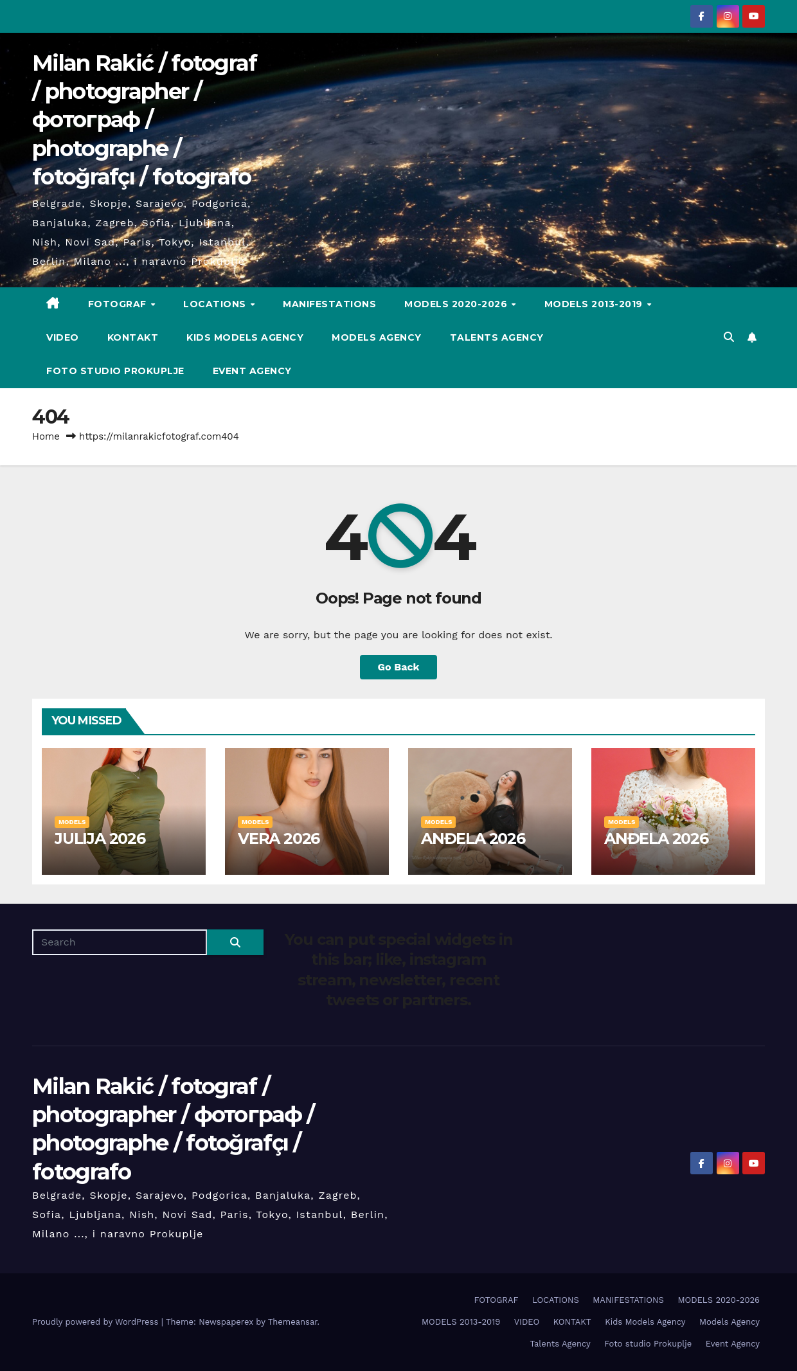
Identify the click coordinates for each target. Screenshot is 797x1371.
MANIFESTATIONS (329, 304)
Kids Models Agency (244, 337)
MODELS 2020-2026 (457, 304)
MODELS (71, 821)
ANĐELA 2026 (473, 838)
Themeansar (293, 1322)
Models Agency (377, 337)
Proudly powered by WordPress (96, 1322)
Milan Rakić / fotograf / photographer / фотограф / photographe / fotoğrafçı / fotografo (144, 119)
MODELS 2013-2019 (595, 304)
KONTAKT (133, 337)
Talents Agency (497, 337)
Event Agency (252, 371)
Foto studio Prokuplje (115, 371)
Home (46, 436)
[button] (729, 337)
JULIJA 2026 (100, 838)
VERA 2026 (278, 838)
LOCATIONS (216, 304)
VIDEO (62, 337)
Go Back (399, 667)
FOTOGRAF (119, 304)
